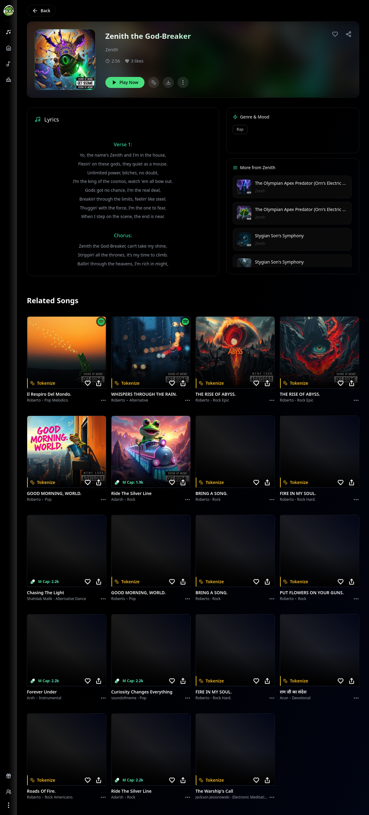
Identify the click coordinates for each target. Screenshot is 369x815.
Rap (240, 129)
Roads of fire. (41, 791)
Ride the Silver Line (131, 493)
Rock (131, 499)
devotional (301, 697)
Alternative (139, 400)
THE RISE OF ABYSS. (215, 394)
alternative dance (71, 598)
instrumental (50, 697)
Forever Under (42, 692)
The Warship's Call (214, 791)
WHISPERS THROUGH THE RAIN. (144, 394)
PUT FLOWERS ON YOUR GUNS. (312, 592)
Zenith (111, 50)
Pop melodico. (57, 400)
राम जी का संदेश (293, 692)
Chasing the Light (45, 592)
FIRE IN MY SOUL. (298, 493)
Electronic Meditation (250, 797)
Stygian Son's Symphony (279, 235)
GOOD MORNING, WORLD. (54, 493)
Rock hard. (306, 499)
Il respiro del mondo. (49, 394)
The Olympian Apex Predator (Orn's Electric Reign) (305, 183)
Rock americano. (59, 797)
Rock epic (221, 400)
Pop (48, 499)
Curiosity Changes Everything (142, 692)
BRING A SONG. (211, 493)
